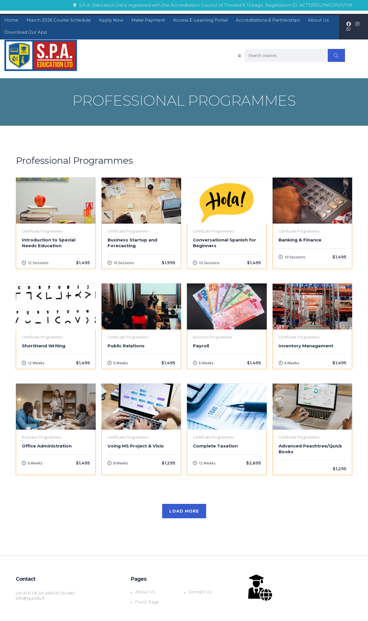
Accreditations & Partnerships (268, 18)
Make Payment (148, 18)
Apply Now (111, 18)
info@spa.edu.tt (30, 596)
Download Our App (25, 30)
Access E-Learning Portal (200, 18)
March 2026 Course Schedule (58, 18)
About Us (318, 18)
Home (11, 18)
